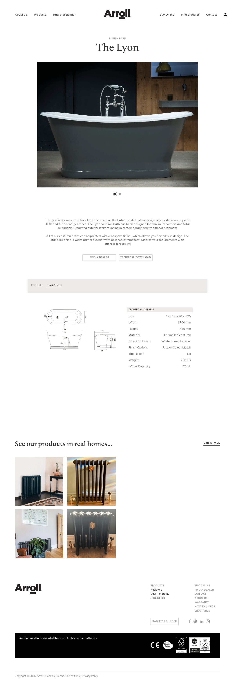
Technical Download (141, 258)
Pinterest (201, 622)
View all (211, 443)
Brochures (202, 612)
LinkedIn (207, 622)
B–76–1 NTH (54, 286)
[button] (115, 194)
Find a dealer (190, 14)
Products (40, 14)
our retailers (112, 244)
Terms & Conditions (68, 677)
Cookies (50, 677)
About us (21, 14)
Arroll (117, 14)
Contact (211, 14)
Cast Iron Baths (160, 594)
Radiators (156, 590)
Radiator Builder (64, 14)
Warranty (202, 603)
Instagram (213, 622)
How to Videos (205, 607)
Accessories (158, 598)
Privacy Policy (90, 677)
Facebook (195, 622)
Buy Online (167, 14)
